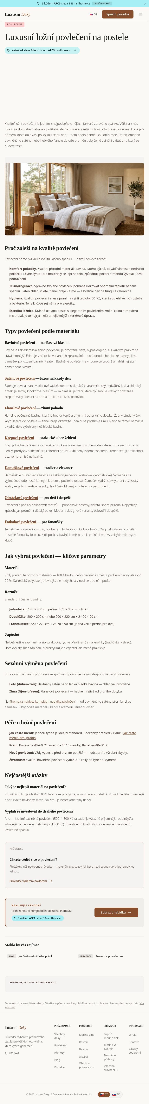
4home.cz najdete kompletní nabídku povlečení (42, 701)
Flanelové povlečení (20, 408)
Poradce (59, 1067)
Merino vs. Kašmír (110, 1046)
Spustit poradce (117, 14)
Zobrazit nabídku (116, 912)
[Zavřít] (145, 3)
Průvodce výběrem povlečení (31, 881)
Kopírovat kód (102, 3)
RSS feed (12, 1053)
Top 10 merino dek (111, 1036)
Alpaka (83, 1056)
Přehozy (59, 1052)
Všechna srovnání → (111, 1068)
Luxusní (17, 14)
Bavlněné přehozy (110, 1057)
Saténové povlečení (20, 378)
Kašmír (83, 1042)
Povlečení (60, 1045)
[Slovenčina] (116, 1094)
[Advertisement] (74, 87)
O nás (132, 1034)
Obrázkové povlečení (21, 497)
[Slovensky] (92, 14)
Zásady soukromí (135, 1050)
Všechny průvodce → (87, 1065)
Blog (57, 1060)
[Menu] (140, 14)
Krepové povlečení (19, 438)
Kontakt (134, 1042)
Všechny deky (59, 1036)
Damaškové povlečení (22, 468)
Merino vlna (86, 1034)
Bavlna (83, 1049)
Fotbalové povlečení (20, 522)
